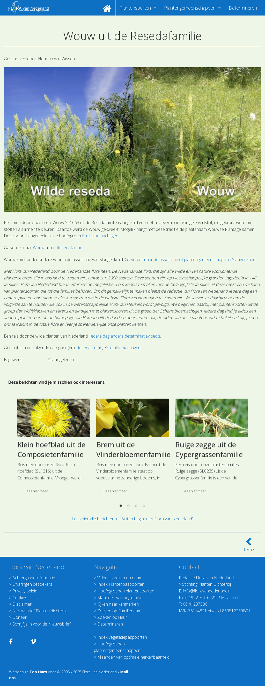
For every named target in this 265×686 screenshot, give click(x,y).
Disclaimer (22, 604)
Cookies (19, 597)
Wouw (39, 247)
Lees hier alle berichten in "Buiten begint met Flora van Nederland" (133, 519)
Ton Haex (38, 671)
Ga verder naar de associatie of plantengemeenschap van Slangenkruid (190, 259)
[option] (53, 479)
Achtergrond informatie (33, 578)
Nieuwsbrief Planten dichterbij (39, 611)
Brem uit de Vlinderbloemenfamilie (133, 481)
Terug (248, 546)
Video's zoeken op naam (119, 578)
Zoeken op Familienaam (119, 611)
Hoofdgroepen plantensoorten (125, 591)
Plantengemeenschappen (190, 8)
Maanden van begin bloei (120, 597)
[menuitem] (107, 8)
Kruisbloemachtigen (100, 236)
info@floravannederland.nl (207, 591)
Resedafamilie (69, 247)
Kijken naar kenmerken (118, 604)
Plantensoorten (135, 8)
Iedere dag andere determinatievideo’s (125, 336)
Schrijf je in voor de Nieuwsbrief (41, 624)
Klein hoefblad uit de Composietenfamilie (51, 481)
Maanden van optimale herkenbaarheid (133, 657)
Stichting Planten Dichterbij (206, 584)
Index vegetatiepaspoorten (122, 637)
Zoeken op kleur (112, 617)
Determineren (243, 8)
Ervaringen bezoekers (32, 584)
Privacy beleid (24, 591)
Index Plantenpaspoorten (120, 584)
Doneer (19, 617)
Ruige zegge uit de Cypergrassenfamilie (209, 481)
